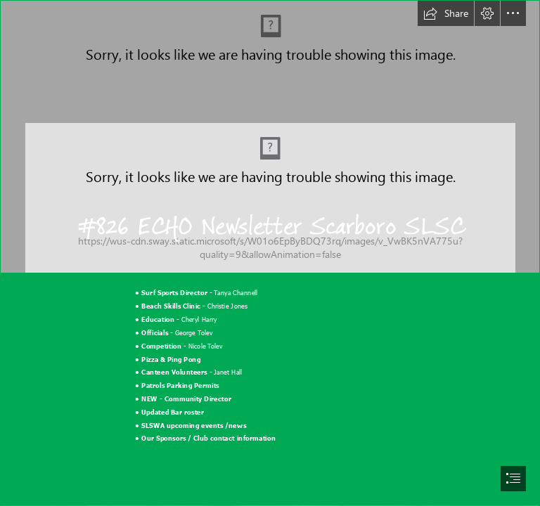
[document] (270, 253)
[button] (446, 13)
